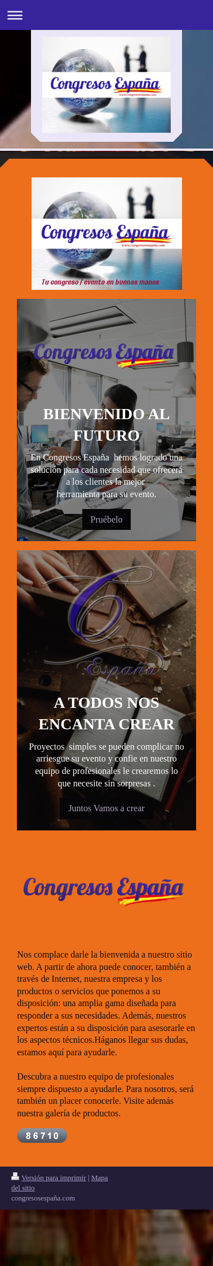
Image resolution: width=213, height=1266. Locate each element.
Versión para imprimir (48, 1177)
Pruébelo (107, 519)
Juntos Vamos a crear (106, 808)
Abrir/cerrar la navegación (106, 15)
